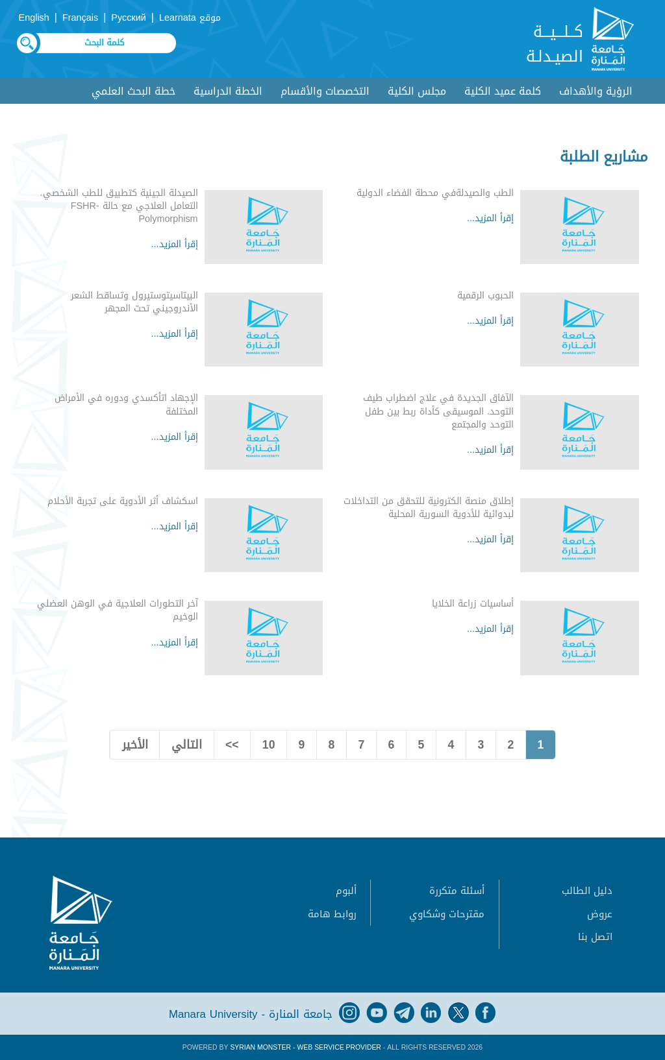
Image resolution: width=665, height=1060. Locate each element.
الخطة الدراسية (228, 91)
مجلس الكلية (417, 91)
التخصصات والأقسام (325, 91)
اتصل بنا (595, 937)
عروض (599, 914)
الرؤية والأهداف (596, 91)
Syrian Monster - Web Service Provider (305, 1047)
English (34, 18)
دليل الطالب (587, 891)
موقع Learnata (190, 18)
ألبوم (346, 891)
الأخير (135, 745)
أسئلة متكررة (456, 891)
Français (80, 18)
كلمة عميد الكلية (502, 91)
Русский (128, 18)
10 (268, 745)
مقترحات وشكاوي (446, 914)
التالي (186, 745)
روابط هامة (332, 914)
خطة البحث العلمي (133, 91)
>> (232, 745)
